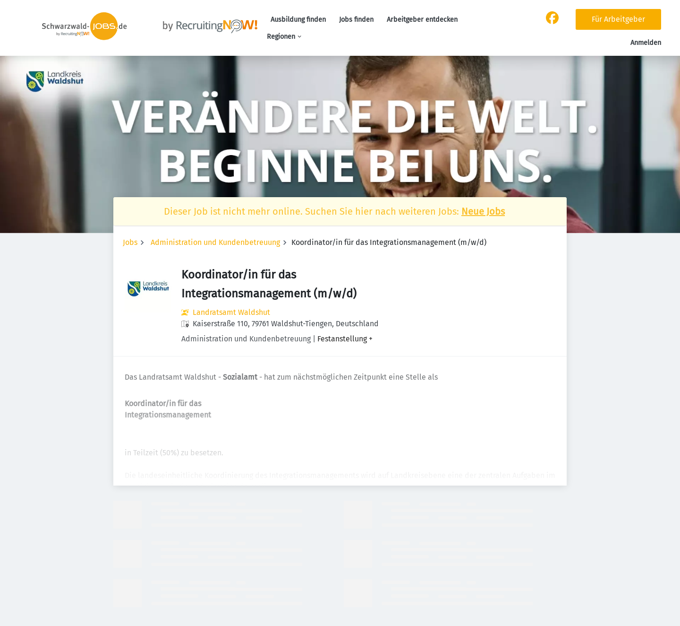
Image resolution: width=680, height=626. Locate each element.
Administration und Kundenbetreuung (215, 242)
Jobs (130, 242)
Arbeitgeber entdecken (422, 20)
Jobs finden (356, 20)
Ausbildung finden (298, 20)
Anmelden (645, 43)
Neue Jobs (483, 211)
